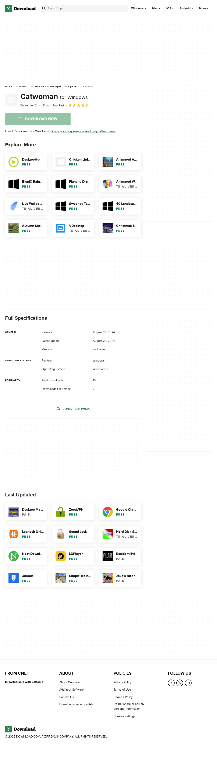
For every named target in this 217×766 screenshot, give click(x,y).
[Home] (8, 87)
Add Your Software (71, 690)
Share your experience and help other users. (83, 131)
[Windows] (21, 87)
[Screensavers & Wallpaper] (46, 87)
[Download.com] (20, 8)
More (204, 8)
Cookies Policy (123, 697)
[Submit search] (44, 8)
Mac (155, 8)
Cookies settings (124, 716)
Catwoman (54, 96)
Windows (137, 8)
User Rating (70, 105)
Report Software (73, 409)
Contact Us (66, 697)
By (30, 105)
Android (185, 8)
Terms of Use (122, 690)
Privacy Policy (122, 682)
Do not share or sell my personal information (129, 706)
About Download (70, 682)
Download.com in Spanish (76, 704)
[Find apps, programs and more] (84, 8)
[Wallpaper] (71, 87)
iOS (168, 8)
